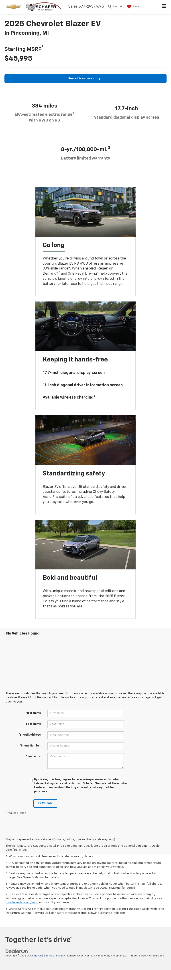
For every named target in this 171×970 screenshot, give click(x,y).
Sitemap (49, 955)
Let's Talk (45, 803)
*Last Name (33, 724)
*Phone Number (30, 745)
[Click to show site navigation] (164, 7)
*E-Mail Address (30, 735)
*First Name (33, 713)
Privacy (60, 955)
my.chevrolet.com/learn (22, 902)
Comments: (33, 756)
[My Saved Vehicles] (133, 7)
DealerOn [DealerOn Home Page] (36, 955)
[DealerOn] (16, 951)
